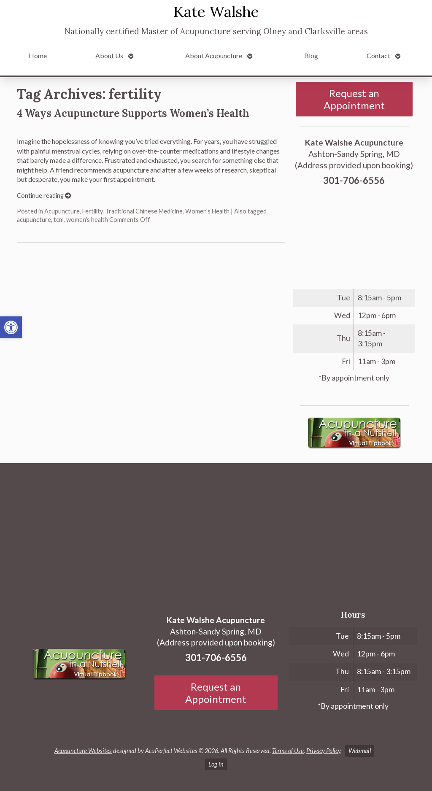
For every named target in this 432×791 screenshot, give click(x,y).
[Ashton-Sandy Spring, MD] (216, 533)
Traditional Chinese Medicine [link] (144, 211)
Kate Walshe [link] (216, 11)
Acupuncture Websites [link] (83, 750)
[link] (11, 327)
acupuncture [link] (34, 219)
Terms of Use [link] (288, 750)
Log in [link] (216, 764)
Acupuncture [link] (62, 211)
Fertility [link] (92, 211)
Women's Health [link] (207, 211)
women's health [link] (87, 219)
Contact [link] (378, 55)
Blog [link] (311, 55)
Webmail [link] (359, 750)
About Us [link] (109, 55)
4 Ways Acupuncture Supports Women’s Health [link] (133, 113)
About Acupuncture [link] (213, 55)
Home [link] (38, 55)
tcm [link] (59, 219)
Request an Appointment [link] (354, 99)
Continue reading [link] (44, 195)
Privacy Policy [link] (323, 750)
